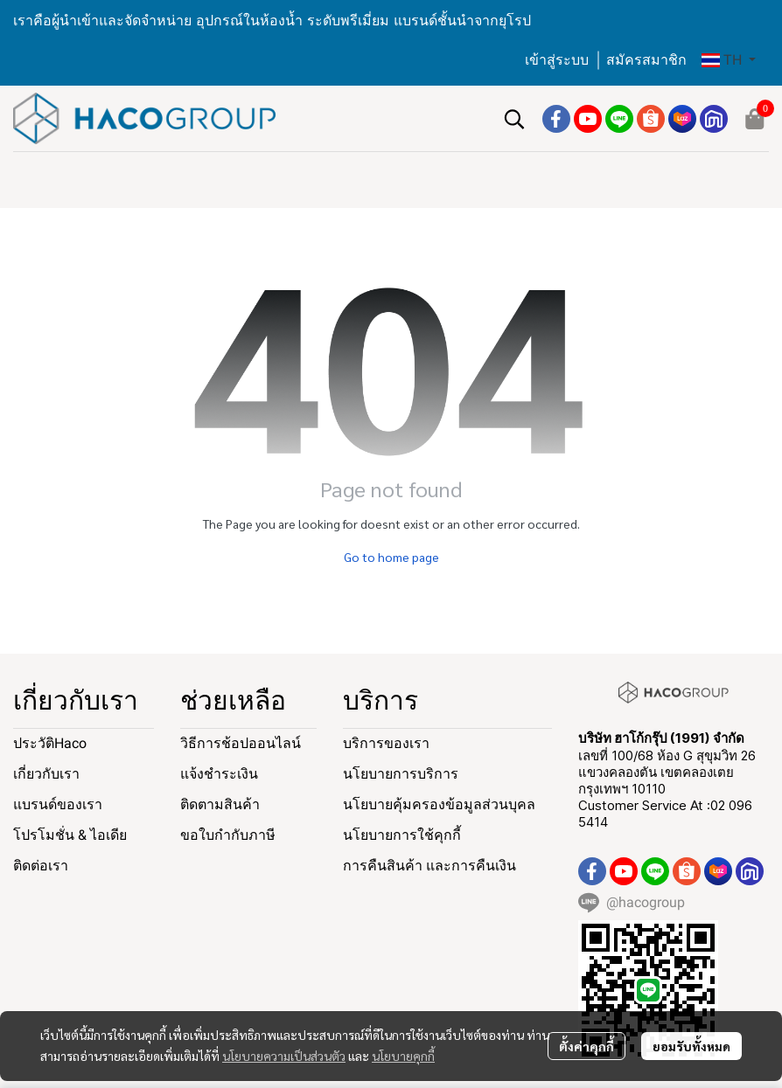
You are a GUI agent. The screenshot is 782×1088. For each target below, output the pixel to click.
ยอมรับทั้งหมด (691, 1046)
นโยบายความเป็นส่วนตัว (284, 1056)
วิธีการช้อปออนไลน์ (240, 743)
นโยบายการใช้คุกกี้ (402, 835)
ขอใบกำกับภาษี (228, 835)
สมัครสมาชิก (646, 60)
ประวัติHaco (50, 743)
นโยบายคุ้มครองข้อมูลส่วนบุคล (439, 804)
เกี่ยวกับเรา (46, 774)
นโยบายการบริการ (400, 774)
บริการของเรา (386, 743)
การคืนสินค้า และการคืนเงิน (429, 865)
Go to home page (391, 557)
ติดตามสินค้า (220, 804)
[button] (729, 60)
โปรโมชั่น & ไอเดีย (70, 835)
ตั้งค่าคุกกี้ (586, 1046)
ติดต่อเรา (40, 865)
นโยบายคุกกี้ (403, 1056)
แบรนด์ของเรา (57, 804)
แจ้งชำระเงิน (219, 774)
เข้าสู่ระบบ (557, 60)
